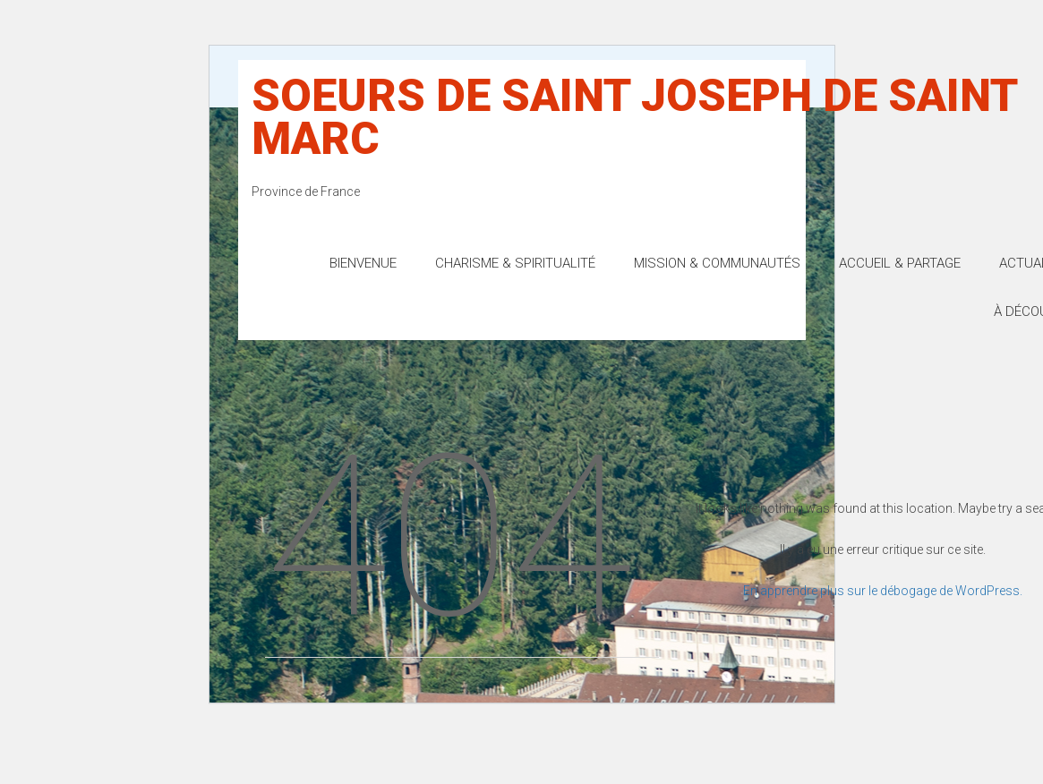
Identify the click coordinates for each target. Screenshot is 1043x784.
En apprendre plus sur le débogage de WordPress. (882, 591)
